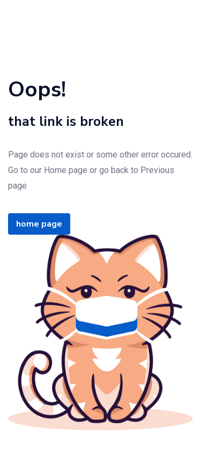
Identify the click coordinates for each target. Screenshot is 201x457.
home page (39, 224)
